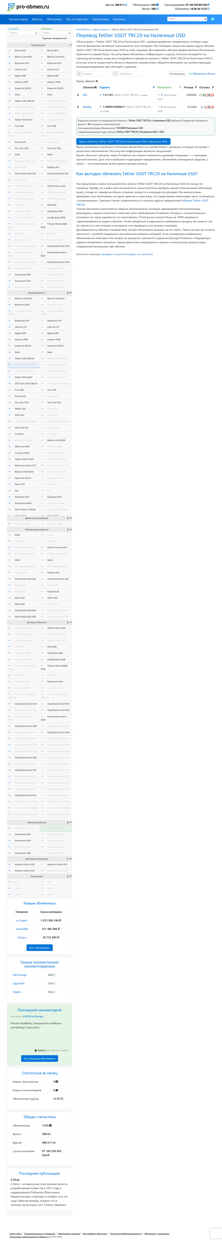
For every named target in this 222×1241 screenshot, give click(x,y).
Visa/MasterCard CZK (25, 789)
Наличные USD (23, 268)
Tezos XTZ (20, 484)
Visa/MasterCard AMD (26, 751)
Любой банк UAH (24, 198)
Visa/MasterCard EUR (26, 704)
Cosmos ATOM (22, 453)
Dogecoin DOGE (23, 88)
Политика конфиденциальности (126, 1233)
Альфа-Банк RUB (24, 217)
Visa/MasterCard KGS (26, 795)
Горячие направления (54, 38)
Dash (17, 94)
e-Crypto (21, 920)
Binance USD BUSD (24, 471)
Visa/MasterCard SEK (25, 776)
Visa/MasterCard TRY (25, 770)
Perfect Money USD (24, 547)
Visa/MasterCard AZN (26, 814)
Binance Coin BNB (23, 440)
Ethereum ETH (22, 63)
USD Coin (19, 415)
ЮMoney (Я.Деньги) (25, 161)
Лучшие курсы (18, 19)
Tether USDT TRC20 (24, 107)
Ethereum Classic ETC (25, 465)
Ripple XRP (20, 75)
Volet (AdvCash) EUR (25, 616)
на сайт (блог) (145, 254)
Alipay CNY (20, 180)
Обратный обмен (204, 73)
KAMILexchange (33, 1016)
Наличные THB (23, 853)
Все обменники (39, 947)
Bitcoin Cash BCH (23, 56)
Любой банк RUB (24, 192)
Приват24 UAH (22, 681)
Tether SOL (20, 408)
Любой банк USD (24, 186)
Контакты (119, 19)
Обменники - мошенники (156, 1233)
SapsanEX (19, 983)
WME (17, 535)
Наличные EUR (23, 281)
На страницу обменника (39, 1058)
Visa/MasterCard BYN (26, 745)
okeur (18, 894)
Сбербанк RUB (22, 211)
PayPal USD (21, 167)
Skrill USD (20, 598)
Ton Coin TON (21, 148)
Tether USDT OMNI (24, 459)
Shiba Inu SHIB (22, 446)
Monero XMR (21, 82)
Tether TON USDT (23, 119)
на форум (131, 254)
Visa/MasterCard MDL (26, 757)
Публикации (100, 19)
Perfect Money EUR (24, 553)
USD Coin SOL (22, 427)
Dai (16, 490)
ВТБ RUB (19, 233)
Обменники (54, 19)
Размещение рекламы (69, 1233)
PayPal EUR (20, 591)
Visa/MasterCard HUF (26, 764)
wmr (17, 882)
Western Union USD (25, 864)
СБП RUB (19, 205)
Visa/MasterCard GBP (26, 726)
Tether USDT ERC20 (24, 101)
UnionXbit (22, 928)
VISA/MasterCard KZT (26, 738)
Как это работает (77, 19)
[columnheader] (79, 87)
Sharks (17, 991)
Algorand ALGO (23, 478)
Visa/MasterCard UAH (26, 262)
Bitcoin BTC (20, 50)
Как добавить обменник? (95, 1233)
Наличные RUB (23, 274)
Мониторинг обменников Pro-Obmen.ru (29, 1237)
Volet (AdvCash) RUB (25, 610)
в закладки (106, 254)
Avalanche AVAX (23, 503)
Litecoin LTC (21, 69)
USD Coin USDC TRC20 (26, 421)
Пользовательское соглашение (39, 1233)
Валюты (37, 19)
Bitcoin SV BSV (22, 304)
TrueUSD (19, 434)
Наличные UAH (23, 287)
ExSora (22, 937)
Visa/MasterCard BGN (26, 808)
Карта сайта (15, 1233)
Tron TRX (19, 126)
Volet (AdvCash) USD (25, 173)
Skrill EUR (20, 604)
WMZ (17, 154)
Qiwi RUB (19, 541)
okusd (18, 888)
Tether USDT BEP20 (24, 113)
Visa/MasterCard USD (26, 246)
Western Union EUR (24, 870)
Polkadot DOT (22, 497)
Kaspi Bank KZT (22, 240)
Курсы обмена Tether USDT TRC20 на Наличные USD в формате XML (123, 141)
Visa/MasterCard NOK (26, 801)
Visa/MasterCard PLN (26, 783)
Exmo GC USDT (22, 523)
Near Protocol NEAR (25, 509)
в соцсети (119, 254)
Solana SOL (20, 142)
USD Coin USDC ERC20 (26, 383)
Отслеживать (177, 73)
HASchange (20, 974)
